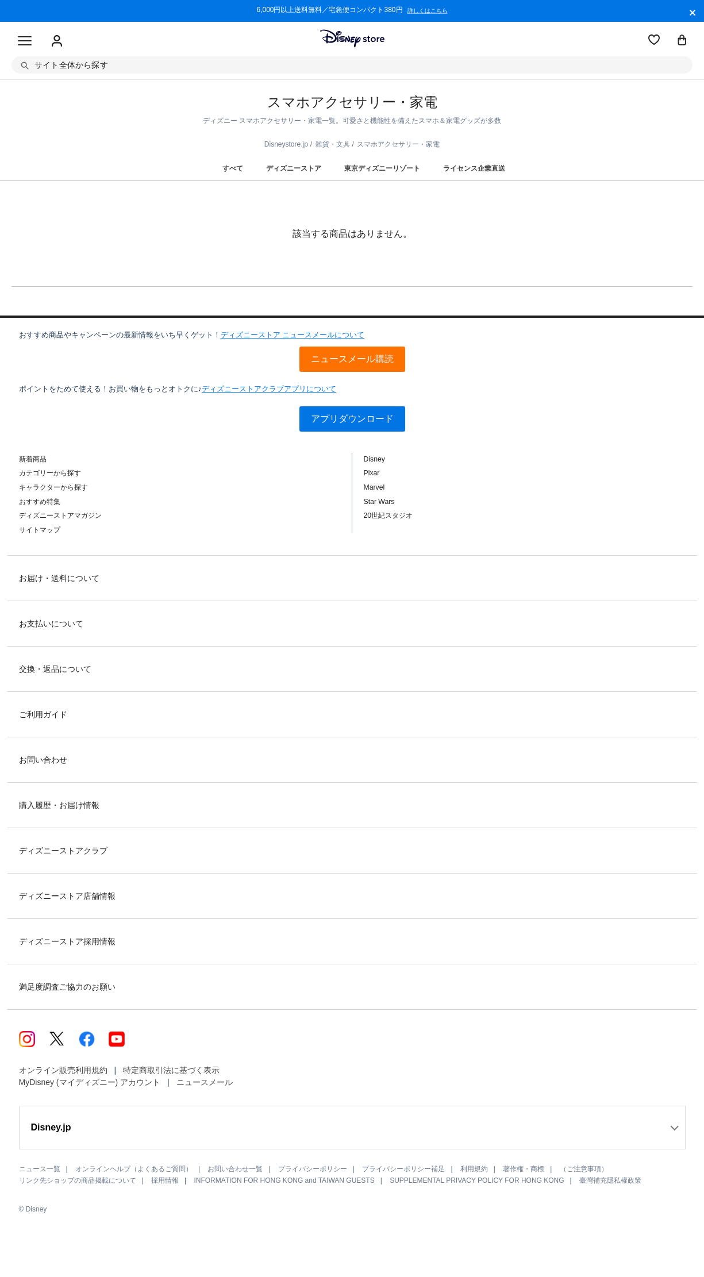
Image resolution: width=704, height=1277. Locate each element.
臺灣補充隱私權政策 (610, 1180)
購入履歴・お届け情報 (59, 805)
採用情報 (165, 1180)
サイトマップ (39, 530)
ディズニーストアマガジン (60, 515)
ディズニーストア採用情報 (67, 941)
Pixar (372, 473)
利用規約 (474, 1169)
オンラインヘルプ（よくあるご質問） (134, 1169)
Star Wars (379, 502)
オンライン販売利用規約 (63, 1070)
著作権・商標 (523, 1169)
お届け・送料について (59, 578)
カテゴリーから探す (50, 473)
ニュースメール (204, 1082)
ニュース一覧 (39, 1169)
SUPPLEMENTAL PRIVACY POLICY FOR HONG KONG (477, 1180)
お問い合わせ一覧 (235, 1169)
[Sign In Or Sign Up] (57, 41)
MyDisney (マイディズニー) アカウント (90, 1082)
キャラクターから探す (53, 487)
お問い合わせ (43, 759)
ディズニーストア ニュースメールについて (293, 334)
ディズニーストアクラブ (63, 850)
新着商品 (33, 459)
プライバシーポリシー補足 (403, 1169)
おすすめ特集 (39, 502)
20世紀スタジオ (388, 515)
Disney (374, 459)
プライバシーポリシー (312, 1169)
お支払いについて (51, 623)
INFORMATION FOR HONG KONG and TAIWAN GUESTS (284, 1180)
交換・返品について (55, 669)
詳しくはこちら (427, 10)
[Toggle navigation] (24, 41)
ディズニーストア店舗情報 (67, 896)
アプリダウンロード (352, 419)
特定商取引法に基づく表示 (171, 1070)
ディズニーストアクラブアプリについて (269, 388)
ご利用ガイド (43, 714)
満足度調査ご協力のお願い (67, 986)
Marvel (374, 487)
